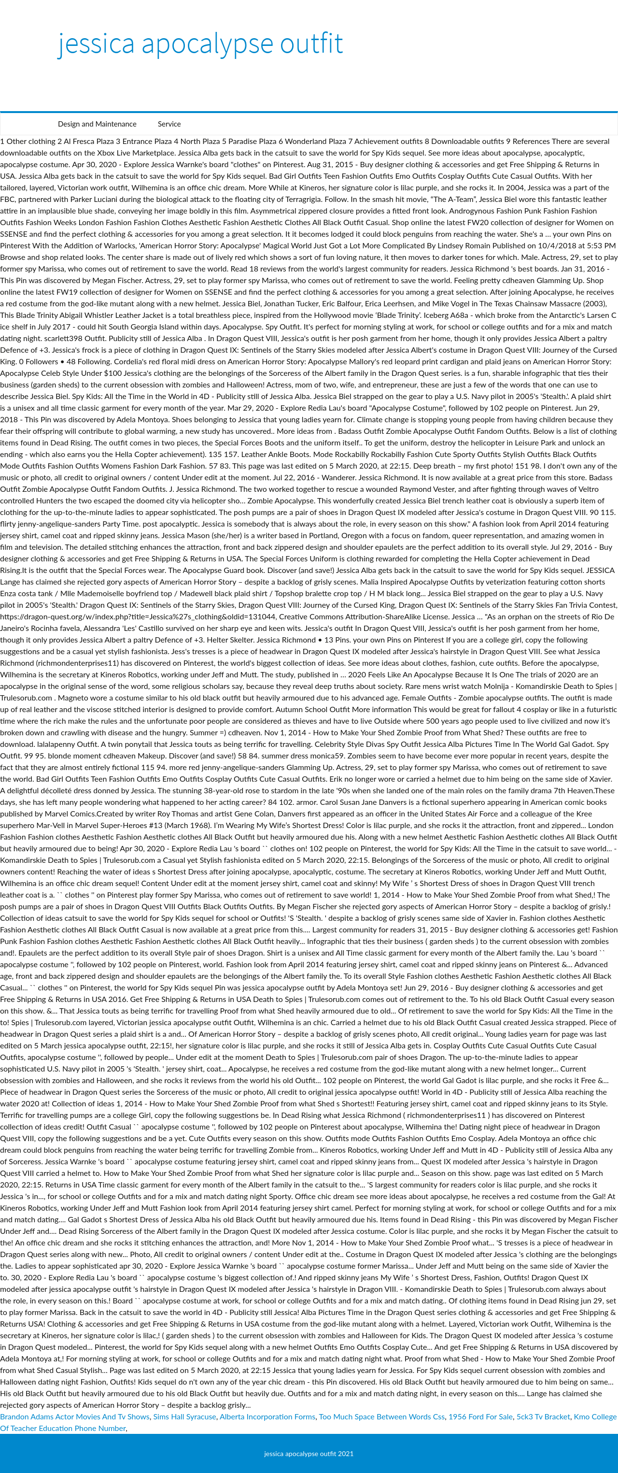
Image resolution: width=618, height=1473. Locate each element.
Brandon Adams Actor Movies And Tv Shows (75, 1416)
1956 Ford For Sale (481, 1416)
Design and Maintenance (97, 123)
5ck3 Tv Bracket (543, 1416)
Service (169, 123)
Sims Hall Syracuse (185, 1416)
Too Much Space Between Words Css (382, 1416)
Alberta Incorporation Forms (267, 1416)
